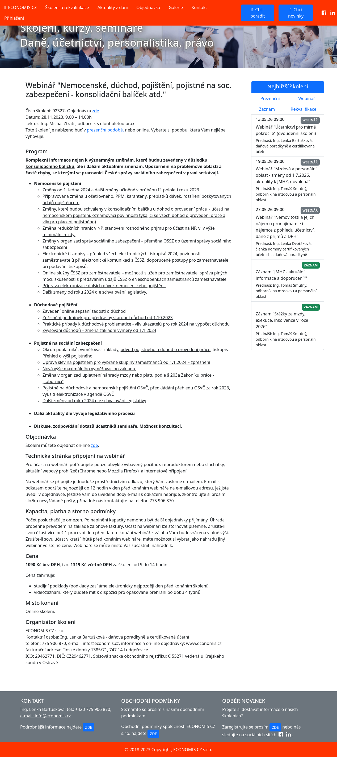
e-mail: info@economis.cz (45, 716)
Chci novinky (296, 13)
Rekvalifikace (304, 109)
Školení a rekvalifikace (67, 7)
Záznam (267, 109)
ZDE (88, 727)
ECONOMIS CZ (20, 7)
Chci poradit (257, 13)
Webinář (306, 98)
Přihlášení (14, 18)
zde (95, 111)
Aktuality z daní (113, 7)
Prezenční (270, 98)
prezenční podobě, (105, 130)
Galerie (176, 7)
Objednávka (148, 7)
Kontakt (199, 7)
